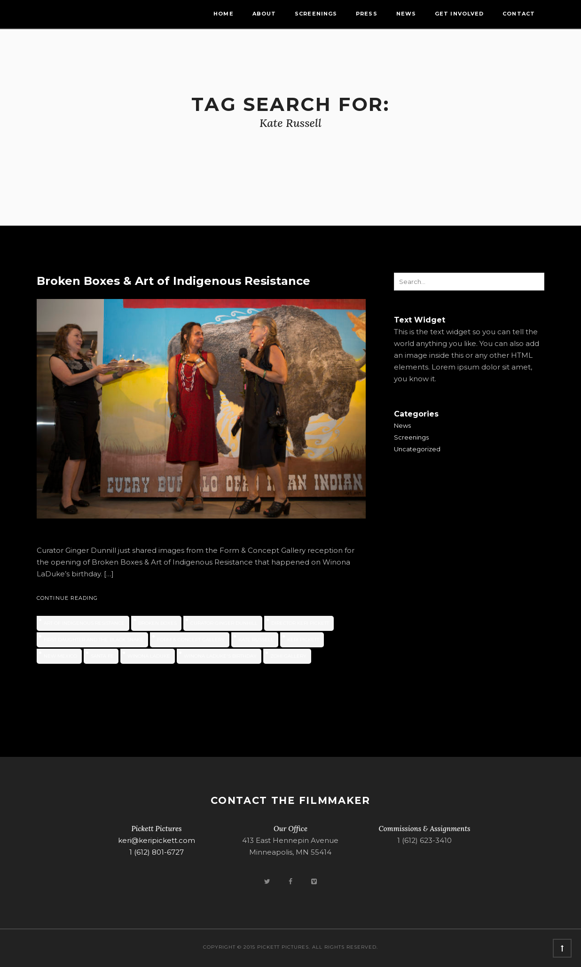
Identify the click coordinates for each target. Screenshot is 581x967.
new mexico (60, 656)
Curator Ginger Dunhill (224, 623)
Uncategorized (417, 449)
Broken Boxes (157, 623)
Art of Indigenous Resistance (84, 623)
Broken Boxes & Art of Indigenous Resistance (173, 281)
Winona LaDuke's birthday (220, 656)
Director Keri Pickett (300, 623)
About (264, 13)
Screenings (316, 13)
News (406, 13)
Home (223, 13)
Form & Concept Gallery (191, 640)
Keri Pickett (303, 640)
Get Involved (459, 13)
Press (366, 13)
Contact (518, 13)
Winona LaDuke (148, 656)
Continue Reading (67, 598)
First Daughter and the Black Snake (93, 640)
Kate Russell (256, 640)
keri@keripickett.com (156, 840)
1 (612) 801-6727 (156, 852)
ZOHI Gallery (288, 656)
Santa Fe (102, 656)
